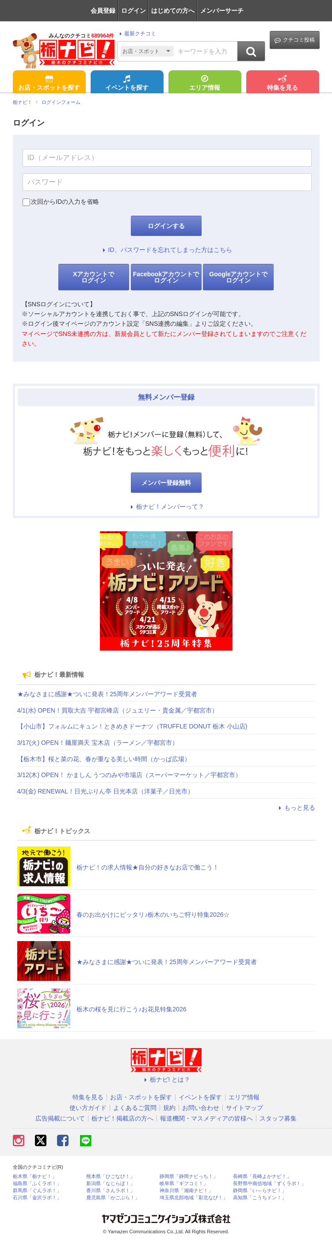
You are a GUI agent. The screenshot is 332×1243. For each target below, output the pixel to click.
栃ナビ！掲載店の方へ (122, 1118)
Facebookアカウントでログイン (166, 277)
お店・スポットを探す (49, 84)
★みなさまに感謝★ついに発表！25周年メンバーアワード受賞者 (107, 694)
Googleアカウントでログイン (238, 277)
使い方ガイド (88, 1107)
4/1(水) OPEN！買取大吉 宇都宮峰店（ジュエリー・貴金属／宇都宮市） (117, 710)
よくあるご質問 (134, 1107)
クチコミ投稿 (295, 40)
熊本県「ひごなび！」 (110, 1176)
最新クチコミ (136, 34)
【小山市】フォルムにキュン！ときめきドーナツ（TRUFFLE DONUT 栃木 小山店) (132, 726)
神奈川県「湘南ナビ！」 (186, 1190)
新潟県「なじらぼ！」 (110, 1183)
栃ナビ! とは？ (166, 1079)
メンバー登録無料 (166, 482)
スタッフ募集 (278, 1118)
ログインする (166, 225)
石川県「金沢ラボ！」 (37, 1197)
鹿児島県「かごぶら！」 (113, 1197)
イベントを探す (127, 84)
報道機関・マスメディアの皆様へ (206, 1118)
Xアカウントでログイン (93, 277)
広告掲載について (60, 1118)
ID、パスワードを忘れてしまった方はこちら (166, 249)
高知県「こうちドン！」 (259, 1197)
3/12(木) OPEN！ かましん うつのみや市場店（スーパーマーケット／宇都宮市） (129, 774)
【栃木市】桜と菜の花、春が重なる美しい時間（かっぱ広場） (104, 759)
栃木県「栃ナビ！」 (35, 1176)
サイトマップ (244, 1107)
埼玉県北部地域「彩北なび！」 (194, 1197)
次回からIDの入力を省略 (65, 201)
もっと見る (295, 807)
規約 (169, 1107)
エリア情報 (204, 84)
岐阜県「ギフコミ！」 (184, 1183)
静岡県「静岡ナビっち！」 (189, 1176)
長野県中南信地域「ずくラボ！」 (269, 1183)
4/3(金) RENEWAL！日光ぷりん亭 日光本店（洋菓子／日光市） (105, 791)
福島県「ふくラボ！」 (37, 1183)
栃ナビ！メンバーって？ (166, 506)
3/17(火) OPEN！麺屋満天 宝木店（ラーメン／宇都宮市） (97, 742)
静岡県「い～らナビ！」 (259, 1190)
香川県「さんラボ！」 (110, 1190)
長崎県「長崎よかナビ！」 (262, 1176)
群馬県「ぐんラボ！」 (37, 1190)
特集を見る (282, 84)
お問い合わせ (200, 1107)
